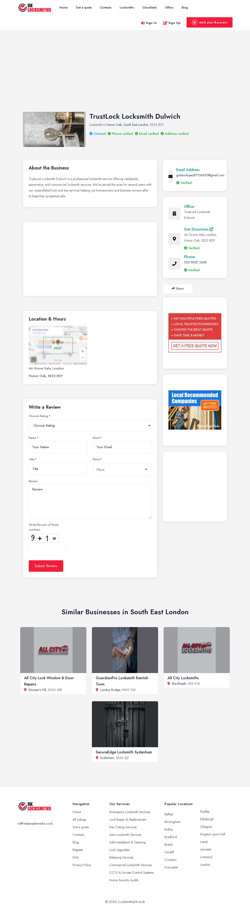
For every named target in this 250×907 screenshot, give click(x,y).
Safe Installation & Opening (127, 842)
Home (64, 7)
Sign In (149, 23)
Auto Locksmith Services (125, 834)
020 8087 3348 (195, 262)
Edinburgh (207, 819)
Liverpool (206, 857)
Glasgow (206, 826)
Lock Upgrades (119, 850)
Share (178, 288)
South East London (136, 124)
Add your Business (209, 22)
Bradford (171, 837)
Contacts (105, 7)
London (205, 864)
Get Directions (198, 229)
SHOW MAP (58, 345)
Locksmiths (127, 7)
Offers (169, 7)
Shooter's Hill (37, 689)
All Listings (79, 819)
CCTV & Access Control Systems (131, 872)
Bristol (169, 844)
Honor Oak (114, 124)
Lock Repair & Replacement (127, 819)
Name (32, 438)
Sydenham (107, 757)
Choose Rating (38, 416)
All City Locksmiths (183, 678)
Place (96, 459)
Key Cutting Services (122, 827)
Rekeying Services (121, 857)
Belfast (169, 814)
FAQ (76, 857)
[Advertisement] (125, 75)
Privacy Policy (82, 865)
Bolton (169, 829)
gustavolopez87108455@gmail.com (200, 175)
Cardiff (169, 852)
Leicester (206, 849)
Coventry (170, 859)
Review (33, 481)
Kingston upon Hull (212, 834)
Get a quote (84, 7)
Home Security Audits (123, 880)
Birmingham (173, 822)
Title (31, 459)
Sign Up (171, 23)
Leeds (204, 841)
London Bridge (110, 689)
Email (96, 438)
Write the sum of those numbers (43, 527)
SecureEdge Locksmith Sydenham (124, 752)
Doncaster (171, 867)
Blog (185, 7)
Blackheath (179, 683)
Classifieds (149, 7)
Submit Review (46, 566)
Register (78, 850)
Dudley (205, 811)
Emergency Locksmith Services (129, 812)
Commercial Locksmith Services (130, 865)
